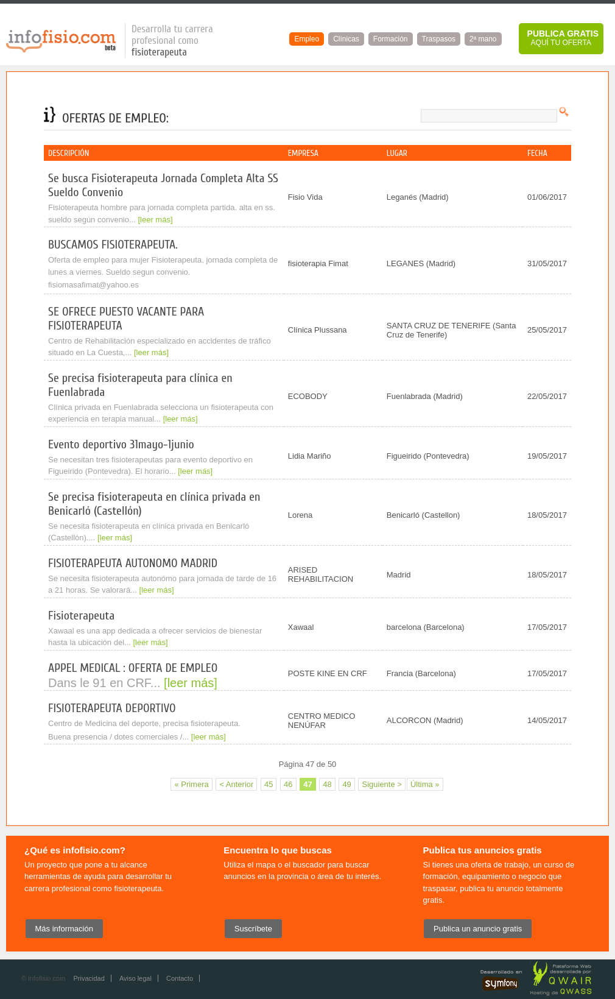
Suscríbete (253, 928)
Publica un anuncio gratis (478, 928)
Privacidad (88, 978)
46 (288, 784)
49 (346, 784)
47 (307, 784)
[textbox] (489, 115)
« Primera (191, 784)
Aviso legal (135, 978)
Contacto (179, 978)
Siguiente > (381, 784)
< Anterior (236, 784)
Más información (64, 928)
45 (268, 784)
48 (327, 784)
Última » (425, 784)
